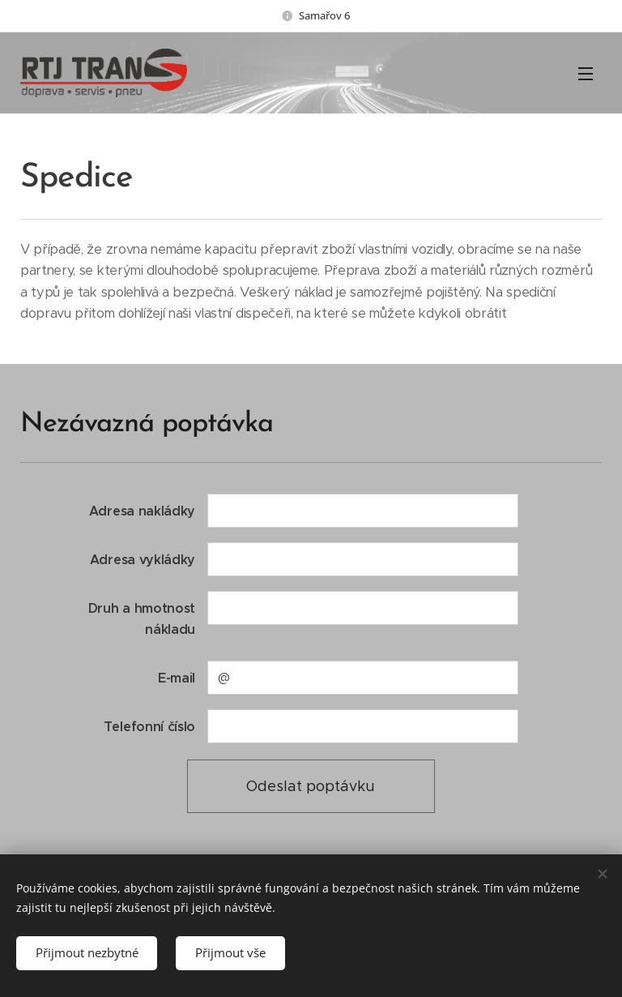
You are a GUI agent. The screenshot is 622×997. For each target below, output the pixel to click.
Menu (585, 74)
